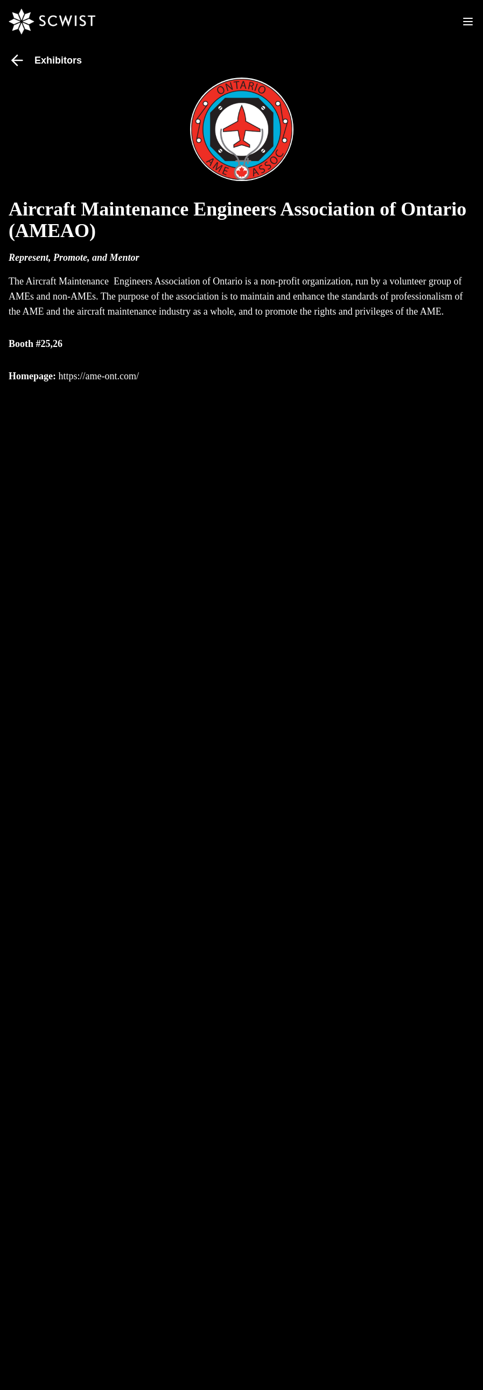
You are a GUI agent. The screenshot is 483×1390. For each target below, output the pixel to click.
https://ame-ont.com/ (98, 376)
